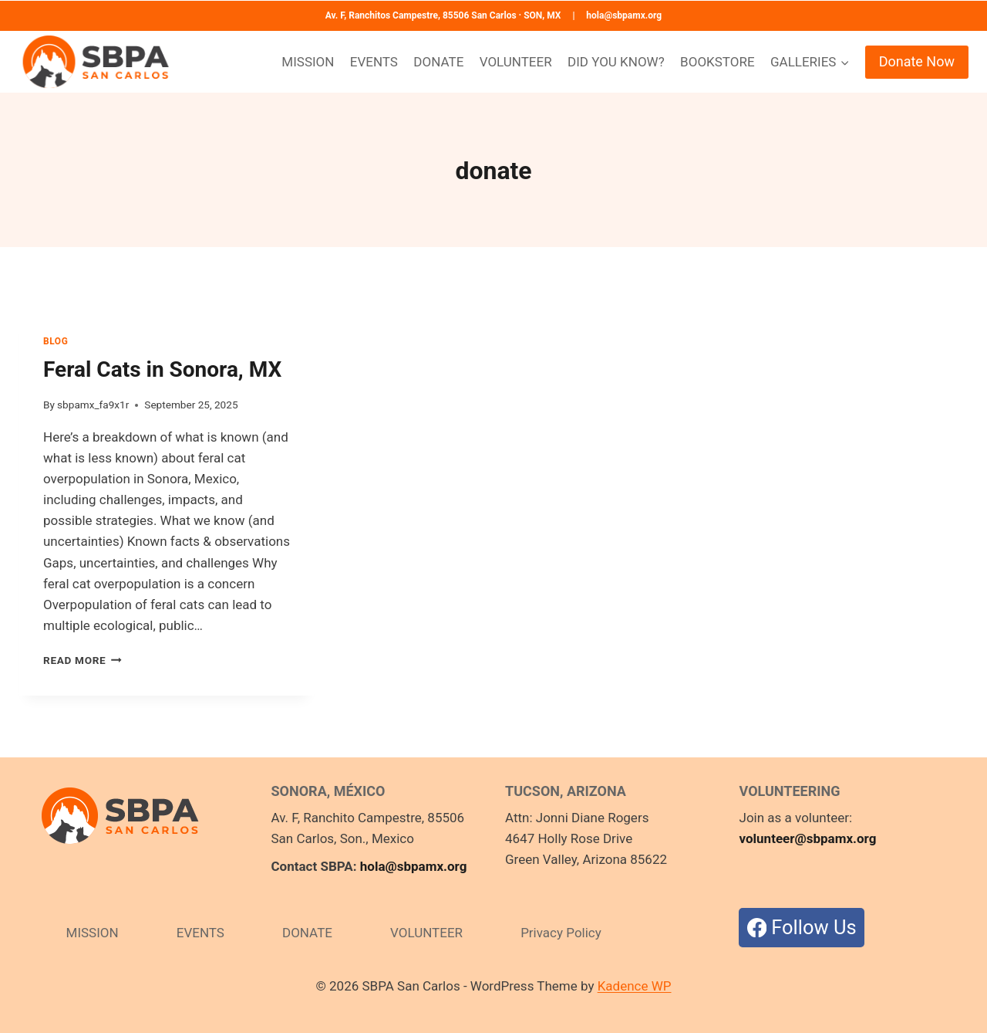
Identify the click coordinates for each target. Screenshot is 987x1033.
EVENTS (374, 61)
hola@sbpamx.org (624, 15)
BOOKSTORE (717, 61)
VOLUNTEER (516, 61)
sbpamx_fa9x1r (93, 404)
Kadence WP (635, 986)
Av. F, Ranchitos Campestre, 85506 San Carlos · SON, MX (443, 15)
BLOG (55, 341)
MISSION (307, 61)
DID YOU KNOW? (616, 61)
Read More (82, 660)
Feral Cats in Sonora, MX (162, 369)
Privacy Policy (560, 932)
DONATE (438, 61)
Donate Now (917, 61)
